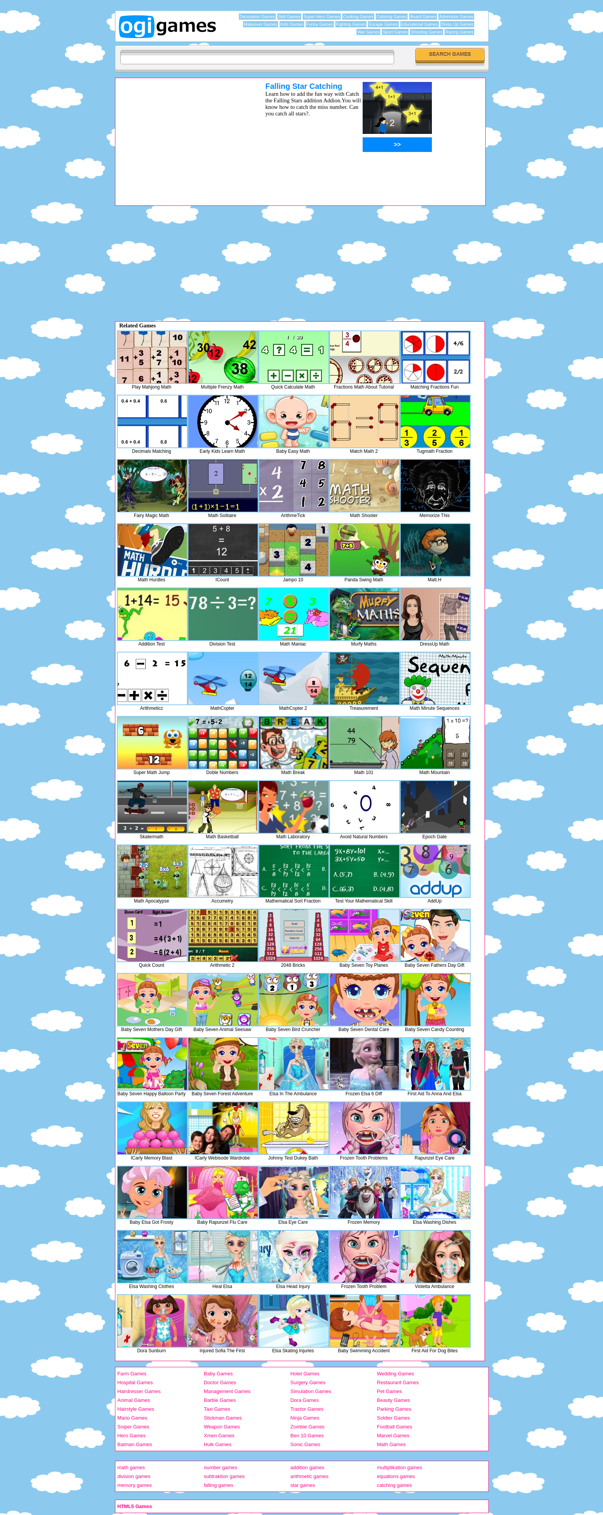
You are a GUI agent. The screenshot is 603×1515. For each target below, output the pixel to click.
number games (220, 1467)
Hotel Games (305, 1374)
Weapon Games (222, 1427)
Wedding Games (395, 1374)
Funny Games (319, 24)
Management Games (227, 1391)
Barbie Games (220, 1400)
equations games (396, 1476)
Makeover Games (260, 24)
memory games (134, 1485)
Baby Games (218, 1374)
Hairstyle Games (135, 1409)
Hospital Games (135, 1382)
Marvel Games (393, 1435)
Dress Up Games (457, 24)
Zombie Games (307, 1427)
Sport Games (395, 32)
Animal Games (133, 1400)
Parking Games (394, 1409)
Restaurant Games (398, 1382)
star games (302, 1485)
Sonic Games (305, 1444)
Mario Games (132, 1418)
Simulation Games (310, 1391)
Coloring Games (391, 16)
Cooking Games (358, 16)
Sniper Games (133, 1427)
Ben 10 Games (307, 1435)
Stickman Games (223, 1418)
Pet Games (389, 1391)
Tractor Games (306, 1409)
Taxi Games (217, 1409)
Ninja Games (304, 1418)
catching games (394, 1485)
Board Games (423, 16)
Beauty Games (393, 1400)
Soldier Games (393, 1418)
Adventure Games (456, 16)
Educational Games (419, 24)
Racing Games (459, 32)
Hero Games (131, 1435)
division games (133, 1476)
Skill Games (289, 16)
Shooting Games (426, 32)
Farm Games (132, 1374)
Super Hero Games (321, 16)
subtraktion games (224, 1476)
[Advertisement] (180, 136)
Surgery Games (307, 1382)
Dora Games (304, 1400)
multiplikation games (399, 1467)
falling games (218, 1485)
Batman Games (134, 1444)
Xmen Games (219, 1435)
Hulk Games (218, 1444)
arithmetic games (309, 1476)
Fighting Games (351, 24)
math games (131, 1467)
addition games (307, 1467)
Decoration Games (257, 16)
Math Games (391, 1444)
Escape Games (383, 24)
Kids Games (291, 24)
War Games (368, 32)
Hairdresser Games (139, 1391)
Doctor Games (220, 1382)
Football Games (394, 1427)
